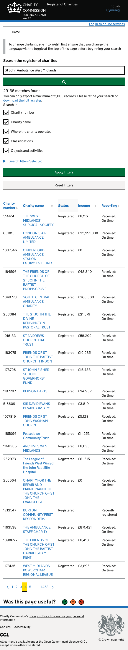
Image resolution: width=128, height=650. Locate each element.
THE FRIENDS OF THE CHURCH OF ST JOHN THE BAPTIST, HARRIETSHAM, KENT (38, 548)
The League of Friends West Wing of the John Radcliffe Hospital (38, 465)
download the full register (22, 100)
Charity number (22, 112)
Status (63, 206)
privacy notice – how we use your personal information (42, 618)
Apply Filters (64, 172)
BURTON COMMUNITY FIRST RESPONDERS (38, 514)
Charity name (21, 122)
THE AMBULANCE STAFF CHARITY (37, 529)
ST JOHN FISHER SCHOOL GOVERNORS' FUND (36, 376)
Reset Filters (64, 185)
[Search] (64, 70)
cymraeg (113, 10)
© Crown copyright (111, 639)
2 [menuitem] (16, 588)
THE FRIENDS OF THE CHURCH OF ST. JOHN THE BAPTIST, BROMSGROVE (36, 280)
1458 (45, 588)
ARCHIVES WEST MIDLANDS (36, 448)
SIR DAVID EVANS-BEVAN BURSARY (37, 406)
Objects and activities (27, 151)
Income (84, 206)
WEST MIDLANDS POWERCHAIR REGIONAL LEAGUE (38, 570)
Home (16, 32)
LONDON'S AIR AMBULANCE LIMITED (34, 237)
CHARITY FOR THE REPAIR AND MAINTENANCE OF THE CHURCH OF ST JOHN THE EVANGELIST (38, 491)
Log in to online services (107, 24)
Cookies (5, 627)
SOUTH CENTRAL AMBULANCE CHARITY (36, 301)
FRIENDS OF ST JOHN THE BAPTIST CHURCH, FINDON (38, 357)
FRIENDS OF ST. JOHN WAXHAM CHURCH (35, 420)
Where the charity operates (31, 131)
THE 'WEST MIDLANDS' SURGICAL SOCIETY (38, 220)
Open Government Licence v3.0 (64, 642)
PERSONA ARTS (35, 391)
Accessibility (22, 627)
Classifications (22, 141)
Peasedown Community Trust (36, 436)
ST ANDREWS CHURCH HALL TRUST (34, 340)
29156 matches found (22, 91)
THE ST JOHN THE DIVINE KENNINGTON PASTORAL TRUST (37, 320)
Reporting (109, 206)
